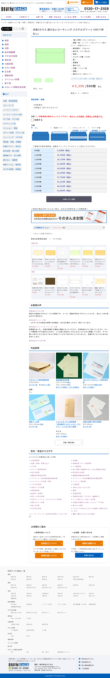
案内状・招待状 (37, 493)
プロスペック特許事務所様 (39, 380)
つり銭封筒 (77, 466)
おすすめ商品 (8, 169)
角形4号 (13, 579)
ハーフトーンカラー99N (79, 79)
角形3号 (91, 577)
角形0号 (13, 577)
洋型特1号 (45, 593)
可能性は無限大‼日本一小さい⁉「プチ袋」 (89, 502)
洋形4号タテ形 (46, 587)
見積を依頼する (89, 543)
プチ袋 (44, 630)
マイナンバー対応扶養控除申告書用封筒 (87, 478)
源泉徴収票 (92, 604)
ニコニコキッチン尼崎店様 (66, 422)
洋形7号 (60, 596)
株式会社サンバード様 (37, 320)
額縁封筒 (14, 598)
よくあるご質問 (70, 17)
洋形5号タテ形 (62, 587)
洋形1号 (28, 593)
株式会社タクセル (88, 659)
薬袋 (74, 490)
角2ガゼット (46, 612)
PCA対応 (14, 604)
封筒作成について (49, 555)
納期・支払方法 (55, 17)
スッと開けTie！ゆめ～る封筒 (84, 499)
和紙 (12, 141)
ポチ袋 (33, 466)
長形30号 (92, 585)
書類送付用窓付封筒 (38, 475)
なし (36, 128)
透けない (99, 79)
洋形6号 (44, 596)
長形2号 (28, 585)
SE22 (13, 636)
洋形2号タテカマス (79, 593)
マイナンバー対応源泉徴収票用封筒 (44, 478)
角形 (7, 40)
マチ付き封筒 (36, 484)
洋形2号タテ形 (31, 587)
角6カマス (92, 596)
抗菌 (5, 101)
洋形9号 (75, 596)
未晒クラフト (8, 146)
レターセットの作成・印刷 (41, 481)
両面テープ (58, 128)
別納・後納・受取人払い (40, 463)
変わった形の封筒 (37, 496)
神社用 (8, 59)
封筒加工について (49, 543)
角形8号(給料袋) (78, 579)
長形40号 (14, 587)
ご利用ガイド (24, 17)
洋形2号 (60, 593)
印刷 (33, 116)
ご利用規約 (85, 668)
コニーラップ (8, 105)
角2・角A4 (45, 652)
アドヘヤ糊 (96, 128)
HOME (9, 17)
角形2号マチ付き (31, 612)
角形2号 (44, 577)
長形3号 (44, 585)
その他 (28, 618)
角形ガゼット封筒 (37, 502)
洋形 (33, 272)
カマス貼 (92, 79)
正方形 (8, 71)
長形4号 (60, 585)
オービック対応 (47, 604)
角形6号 (44, 579)
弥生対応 (29, 604)
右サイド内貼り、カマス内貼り (67, 387)
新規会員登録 (74, 2)
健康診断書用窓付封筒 (81, 475)
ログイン (88, 2)
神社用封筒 (35, 490)
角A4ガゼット (62, 612)
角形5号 (28, 579)
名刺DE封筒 (30, 630)
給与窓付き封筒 (78, 472)
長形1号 (13, 585)
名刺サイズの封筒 (37, 487)
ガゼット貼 (45, 385)
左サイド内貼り (89, 387)
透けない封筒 (78, 505)
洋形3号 (91, 593)
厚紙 (15, 128)
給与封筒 (6, 151)
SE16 (28, 636)
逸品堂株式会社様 (62, 380)
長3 (41, 424)
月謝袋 (75, 460)
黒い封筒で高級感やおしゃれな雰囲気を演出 (89, 469)
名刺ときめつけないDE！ (82, 487)
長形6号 (75, 585)
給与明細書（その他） (80, 604)
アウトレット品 (9, 123)
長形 (7, 44)
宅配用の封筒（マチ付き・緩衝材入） (87, 496)
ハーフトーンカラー (11, 110)
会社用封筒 (35, 460)
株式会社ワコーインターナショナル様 (43, 327)
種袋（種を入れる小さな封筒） (84, 514)
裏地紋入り (7, 155)
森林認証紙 (13, 101)
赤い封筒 (17, 155)
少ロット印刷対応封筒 (15, 650)
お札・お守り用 (16, 618)
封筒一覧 (39, 17)
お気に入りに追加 (69, 199)
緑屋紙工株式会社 (46, 670)
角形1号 (28, 577)
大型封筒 (76, 484)
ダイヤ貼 (6, 119)
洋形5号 (28, 596)
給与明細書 (10, 52)
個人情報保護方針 (88, 665)
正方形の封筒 (36, 508)
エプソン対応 (62, 604)
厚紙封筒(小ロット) (64, 652)
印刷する (38, 119)
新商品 (18, 169)
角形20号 (60, 577)
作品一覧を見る (69, 442)
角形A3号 (29, 624)
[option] (50, 56)
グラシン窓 (20, 132)
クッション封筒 (12, 79)
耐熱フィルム (8, 164)
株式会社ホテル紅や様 (37, 341)
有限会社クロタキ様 (36, 311)
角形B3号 (45, 624)
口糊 (33, 125)
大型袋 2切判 (15, 624)
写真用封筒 (77, 493)
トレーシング (8, 137)
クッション (7, 128)
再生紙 (5, 141)
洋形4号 (13, 596)
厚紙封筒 (9, 75)
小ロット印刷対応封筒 (15, 87)
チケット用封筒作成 (38, 469)
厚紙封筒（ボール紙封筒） (83, 463)
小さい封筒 (10, 67)
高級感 (14, 160)
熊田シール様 (34, 422)
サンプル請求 (86, 17)
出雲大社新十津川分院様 (92, 422)
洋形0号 (34, 243)
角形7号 (60, 579)
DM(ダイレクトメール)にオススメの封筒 (46, 499)
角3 (68, 382)
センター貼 (33, 385)
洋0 (68, 385)
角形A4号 (98, 385)
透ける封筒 (35, 505)
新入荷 (8, 83)
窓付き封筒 (35, 472)
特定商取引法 (86, 662)
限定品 (18, 164)
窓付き (18, 146)
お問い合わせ (101, 17)
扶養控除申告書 (16, 607)
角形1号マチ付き (16, 612)
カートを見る (102, 2)
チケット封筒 (8, 132)
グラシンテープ (79, 128)
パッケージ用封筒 (79, 481)
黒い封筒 (15, 151)
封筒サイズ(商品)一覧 (16, 571)
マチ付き (19, 137)
